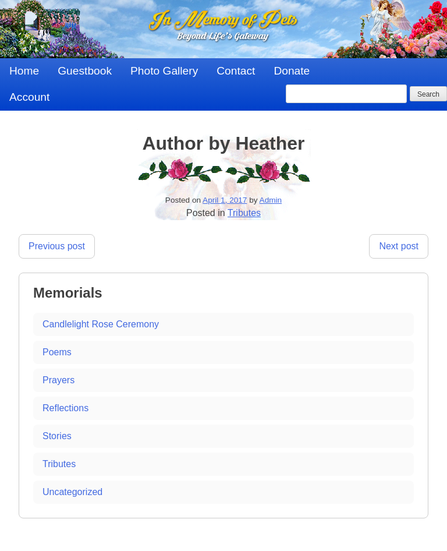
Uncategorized (72, 492)
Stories (57, 436)
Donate (292, 71)
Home (24, 71)
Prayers (58, 380)
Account (29, 97)
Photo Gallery (164, 71)
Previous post (57, 246)
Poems (57, 352)
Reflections (65, 408)
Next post (398, 246)
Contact (236, 71)
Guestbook (85, 71)
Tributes (244, 213)
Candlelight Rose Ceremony (100, 324)
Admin (271, 200)
